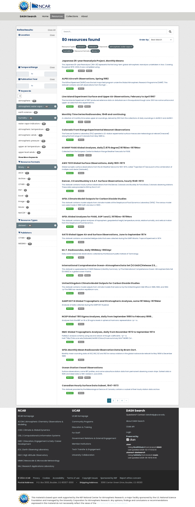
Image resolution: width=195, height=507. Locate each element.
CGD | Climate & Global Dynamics (34, 430)
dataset (70, 71)
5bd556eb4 (139, 447)
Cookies (46, 478)
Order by (144, 39)
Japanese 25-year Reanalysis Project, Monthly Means (93, 60)
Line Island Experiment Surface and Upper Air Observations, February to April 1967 (108, 96)
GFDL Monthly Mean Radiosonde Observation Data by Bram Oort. (99, 349)
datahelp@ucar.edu (155, 414)
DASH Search (28, 16)
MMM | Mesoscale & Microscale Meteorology (39, 460)
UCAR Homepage (80, 416)
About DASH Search (135, 421)
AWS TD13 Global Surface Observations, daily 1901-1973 (93, 163)
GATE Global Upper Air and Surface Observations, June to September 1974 (104, 234)
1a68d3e (137, 455)
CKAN (130, 439)
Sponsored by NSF (108, 478)
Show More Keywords (28, 157)
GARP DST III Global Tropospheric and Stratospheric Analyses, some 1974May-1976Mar (111, 301)
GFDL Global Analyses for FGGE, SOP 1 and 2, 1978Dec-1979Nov (97, 216)
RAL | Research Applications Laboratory (36, 466)
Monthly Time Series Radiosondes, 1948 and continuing (94, 114)
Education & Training (82, 427)
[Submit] (170, 31)
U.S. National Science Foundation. (112, 503)
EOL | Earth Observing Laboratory (33, 449)
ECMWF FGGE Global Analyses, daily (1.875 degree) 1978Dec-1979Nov (101, 147)
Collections (72, 16)
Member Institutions (81, 443)
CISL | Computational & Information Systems (39, 435)
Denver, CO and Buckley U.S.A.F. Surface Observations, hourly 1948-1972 (103, 181)
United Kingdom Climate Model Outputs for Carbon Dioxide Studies (101, 283)
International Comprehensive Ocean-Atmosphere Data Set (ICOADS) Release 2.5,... (109, 265)
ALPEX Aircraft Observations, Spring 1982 (85, 78)
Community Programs (82, 421)
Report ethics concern (130, 478)
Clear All (52, 30)
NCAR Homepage (26, 416)
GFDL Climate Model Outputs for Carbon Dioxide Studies (94, 198)
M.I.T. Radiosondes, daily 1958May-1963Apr (86, 250)
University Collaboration (83, 455)
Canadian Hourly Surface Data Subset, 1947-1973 (90, 385)
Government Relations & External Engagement (94, 438)
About (84, 16)
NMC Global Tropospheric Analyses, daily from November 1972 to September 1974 (108, 332)
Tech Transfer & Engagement (86, 449)
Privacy (36, 478)
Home (45, 16)
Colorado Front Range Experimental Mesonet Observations (96, 129)
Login (128, 432)
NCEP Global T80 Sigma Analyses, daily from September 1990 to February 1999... (107, 316)
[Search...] (114, 31)
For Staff (76, 432)
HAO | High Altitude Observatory (33, 455)
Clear (52, 35)
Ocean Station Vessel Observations (82, 367)
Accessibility (58, 478)
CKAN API (130, 426)
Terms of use (73, 478)
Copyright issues (90, 478)
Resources (57, 16)
